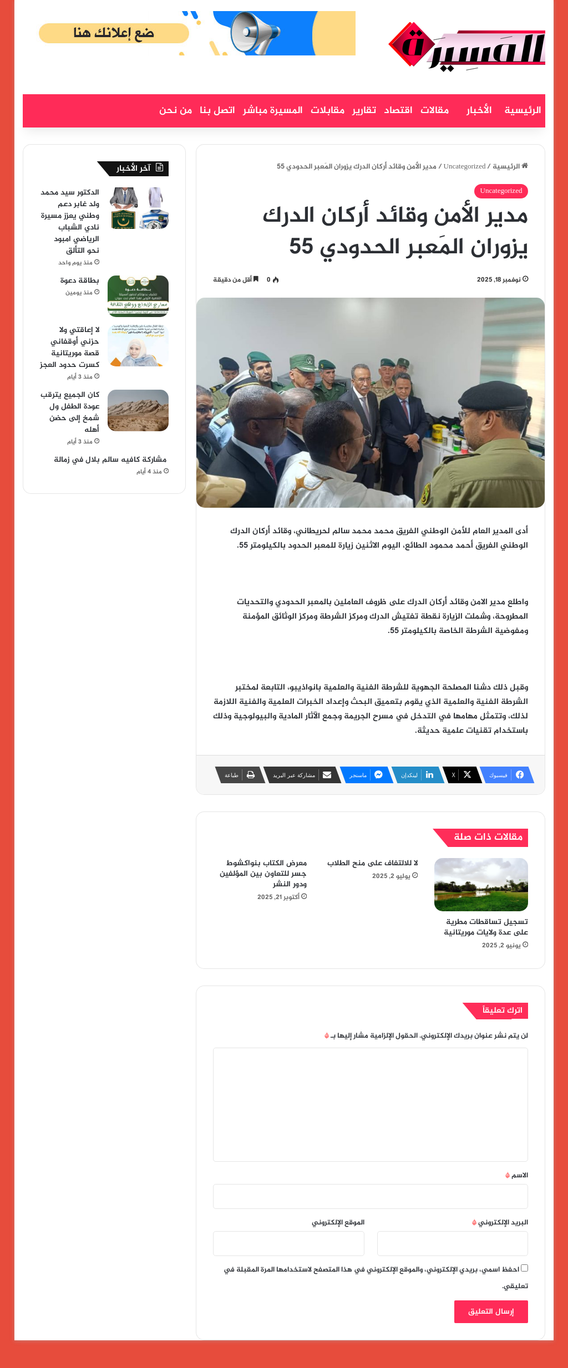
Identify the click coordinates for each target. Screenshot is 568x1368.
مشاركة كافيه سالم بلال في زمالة (110, 459)
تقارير (364, 111)
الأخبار (479, 111)
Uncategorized (465, 167)
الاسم (516, 1176)
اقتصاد (398, 111)
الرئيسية (522, 111)
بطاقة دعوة (79, 280)
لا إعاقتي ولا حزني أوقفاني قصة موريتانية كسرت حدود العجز (69, 347)
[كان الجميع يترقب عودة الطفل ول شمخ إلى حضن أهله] (138, 410)
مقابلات (327, 111)
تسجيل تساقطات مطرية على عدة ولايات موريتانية (486, 927)
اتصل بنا (217, 111)
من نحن (175, 111)
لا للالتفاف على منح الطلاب (372, 863)
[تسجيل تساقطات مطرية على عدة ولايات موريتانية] (481, 884)
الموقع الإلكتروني (338, 1223)
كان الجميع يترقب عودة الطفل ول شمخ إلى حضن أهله (69, 412)
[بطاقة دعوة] (138, 296)
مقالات (434, 111)
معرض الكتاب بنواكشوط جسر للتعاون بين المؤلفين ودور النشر (263, 874)
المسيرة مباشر (273, 111)
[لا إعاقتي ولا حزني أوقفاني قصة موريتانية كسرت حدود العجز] (138, 345)
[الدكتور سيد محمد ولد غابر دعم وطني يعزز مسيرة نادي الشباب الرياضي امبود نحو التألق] (138, 208)
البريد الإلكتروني (500, 1223)
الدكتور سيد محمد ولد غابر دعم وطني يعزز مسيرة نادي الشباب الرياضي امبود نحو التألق (69, 221)
